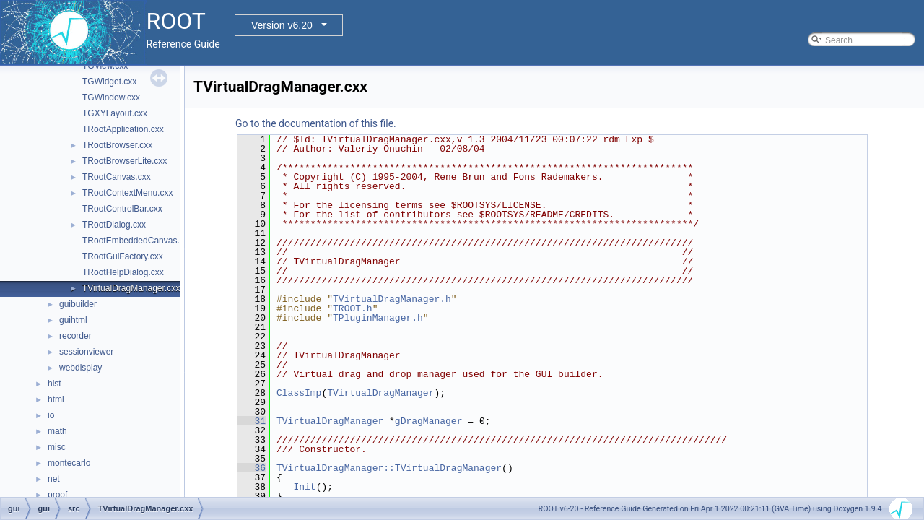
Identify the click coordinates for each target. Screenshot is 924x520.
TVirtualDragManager (380, 392)
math (57, 431)
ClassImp (298, 392)
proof (57, 495)
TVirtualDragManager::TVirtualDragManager (389, 468)
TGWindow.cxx (111, 97)
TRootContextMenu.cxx (127, 193)
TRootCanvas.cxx (116, 177)
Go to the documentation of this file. (315, 123)
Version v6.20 (282, 25)
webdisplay (80, 368)
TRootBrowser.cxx (117, 145)
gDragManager (429, 421)
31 (251, 421)
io (51, 415)
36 (251, 468)
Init (304, 486)
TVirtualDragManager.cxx (131, 288)
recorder (75, 336)
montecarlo (69, 463)
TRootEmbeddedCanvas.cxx (137, 240)
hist (54, 383)
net (54, 479)
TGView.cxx (105, 66)
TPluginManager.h (378, 317)
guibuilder (78, 304)
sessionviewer (86, 352)
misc (57, 447)
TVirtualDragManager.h (392, 299)
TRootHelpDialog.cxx (123, 272)
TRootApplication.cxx (123, 129)
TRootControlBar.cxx (122, 209)
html (56, 399)
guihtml (73, 320)
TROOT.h (352, 308)
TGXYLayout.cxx (114, 113)
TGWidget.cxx (109, 82)
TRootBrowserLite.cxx (124, 161)
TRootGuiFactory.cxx (122, 256)
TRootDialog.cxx (114, 225)
